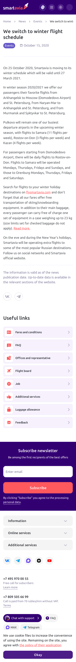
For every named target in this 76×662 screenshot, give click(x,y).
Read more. (22, 228)
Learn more (10, 587)
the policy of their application (40, 645)
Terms (7, 605)
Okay (38, 655)
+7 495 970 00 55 (15, 579)
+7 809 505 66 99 (15, 597)
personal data (11, 502)
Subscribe (38, 488)
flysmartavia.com (38, 192)
